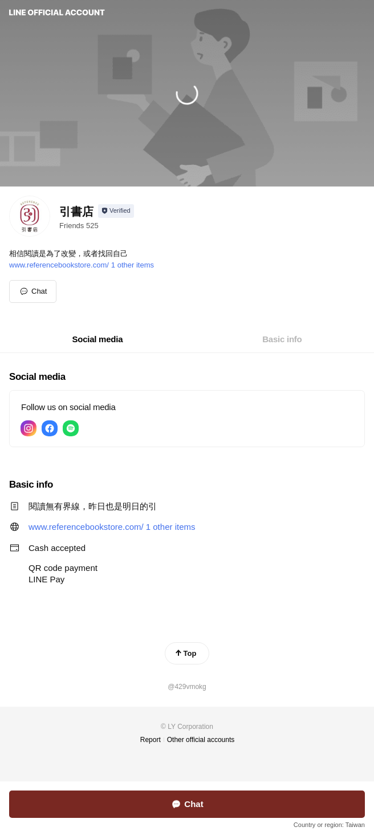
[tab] (97, 339)
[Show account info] (116, 211)
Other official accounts (201, 740)
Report (150, 740)
